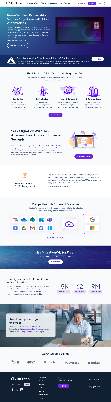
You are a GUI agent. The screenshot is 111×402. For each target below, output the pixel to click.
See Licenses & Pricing (18, 45)
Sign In (101, 3)
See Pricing (55, 115)
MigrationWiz (32, 3)
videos (22, 329)
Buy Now (97, 59)
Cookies (41, 391)
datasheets (40, 329)
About (41, 398)
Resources (52, 3)
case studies (30, 329)
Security (41, 384)
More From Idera (65, 3)
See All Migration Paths (55, 238)
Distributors (42, 381)
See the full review (55, 191)
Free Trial (92, 3)
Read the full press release (17, 40)
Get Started (55, 262)
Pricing (43, 3)
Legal (40, 388)
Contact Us (81, 3)
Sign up (63, 386)
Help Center (43, 377)
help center (26, 332)
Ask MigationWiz (83, 156)
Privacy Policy (43, 394)
